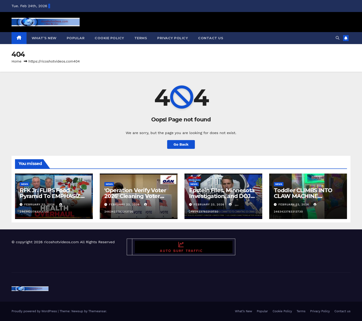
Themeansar (97, 311)
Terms (140, 38)
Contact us (210, 38)
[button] (337, 38)
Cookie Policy (109, 38)
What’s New (44, 38)
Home (16, 61)
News (24, 184)
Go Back (181, 144)
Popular (76, 38)
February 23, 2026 (40, 204)
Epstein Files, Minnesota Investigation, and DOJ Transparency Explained (222, 196)
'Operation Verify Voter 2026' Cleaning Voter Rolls (135, 196)
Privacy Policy (172, 38)
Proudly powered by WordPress (35, 311)
